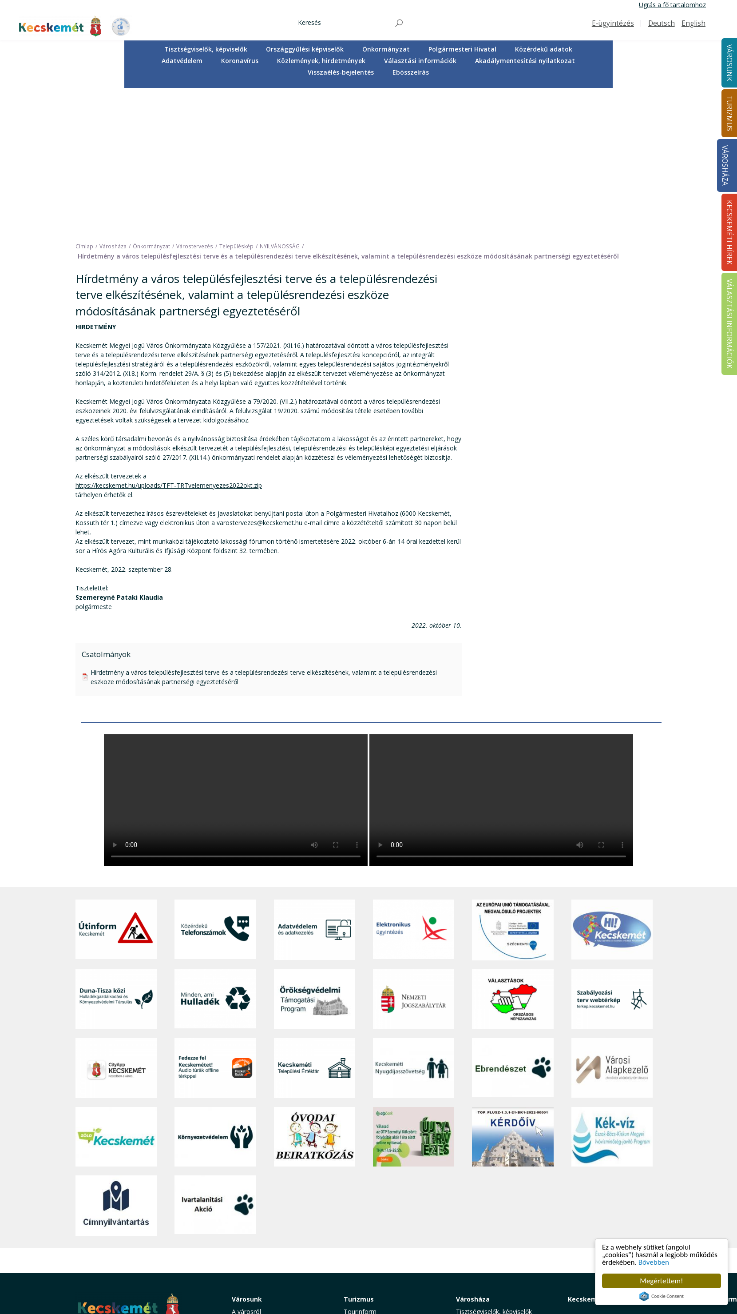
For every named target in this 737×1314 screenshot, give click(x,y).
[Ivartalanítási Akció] (215, 1061)
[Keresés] (359, 23)
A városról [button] (246, 1167)
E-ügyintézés (613, 23)
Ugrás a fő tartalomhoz (672, 4)
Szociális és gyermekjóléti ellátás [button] (279, 1207)
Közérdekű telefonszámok (270, 1177)
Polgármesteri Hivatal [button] (462, 49)
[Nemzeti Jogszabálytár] (413, 855)
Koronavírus (239, 60)
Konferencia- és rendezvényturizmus (372, 1260)
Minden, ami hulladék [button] (262, 1266)
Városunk (247, 1155)
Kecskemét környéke (374, 1217)
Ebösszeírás (410, 72)
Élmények (357, 1207)
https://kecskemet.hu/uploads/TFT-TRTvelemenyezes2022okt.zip (168, 341)
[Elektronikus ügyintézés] (413, 786)
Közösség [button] (246, 1237)
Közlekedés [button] (248, 1227)
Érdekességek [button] (363, 1197)
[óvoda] (314, 993)
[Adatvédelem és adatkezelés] (314, 786)
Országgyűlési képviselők (305, 49)
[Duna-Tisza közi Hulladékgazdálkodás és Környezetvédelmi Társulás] (116, 855)
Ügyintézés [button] (247, 1187)
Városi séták (361, 1227)
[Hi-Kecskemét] (612, 786)
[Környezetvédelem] (215, 993)
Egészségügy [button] (250, 1197)
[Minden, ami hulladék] (215, 855)
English (693, 23)
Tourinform (360, 1167)
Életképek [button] (245, 1246)
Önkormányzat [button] (386, 49)
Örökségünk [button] (361, 1187)
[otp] (413, 993)
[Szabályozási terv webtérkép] (612, 855)
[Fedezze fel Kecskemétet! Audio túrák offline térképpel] (215, 924)
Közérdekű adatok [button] (543, 49)
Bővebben (653, 1262)
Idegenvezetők (364, 1177)
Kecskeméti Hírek (596, 1155)
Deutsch (661, 23)
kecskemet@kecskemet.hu (134, 1240)
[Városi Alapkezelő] (612, 924)
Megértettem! (661, 1281)
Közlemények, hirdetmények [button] (321, 60)
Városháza (724, 165)
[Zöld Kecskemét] (116, 993)
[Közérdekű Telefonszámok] (215, 786)
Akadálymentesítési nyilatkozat (525, 60)
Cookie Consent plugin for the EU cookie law (661, 1296)
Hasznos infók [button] (364, 1273)
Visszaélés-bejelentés (341, 72)
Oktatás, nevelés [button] (256, 1217)
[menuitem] (205, 49)
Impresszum (93, 1260)
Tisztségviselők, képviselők (205, 49)
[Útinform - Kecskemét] (116, 786)
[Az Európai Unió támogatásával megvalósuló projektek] (512, 786)
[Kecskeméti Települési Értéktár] (314, 924)
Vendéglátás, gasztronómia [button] (383, 1237)
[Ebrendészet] (512, 924)
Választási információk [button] (420, 60)
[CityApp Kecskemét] (116, 924)
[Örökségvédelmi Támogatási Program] (314, 855)
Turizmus (359, 1155)
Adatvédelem (182, 60)
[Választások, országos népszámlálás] (512, 855)
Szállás (353, 1246)
